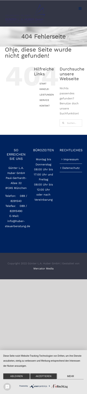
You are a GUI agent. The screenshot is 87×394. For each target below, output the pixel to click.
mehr (70, 376)
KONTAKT (44, 105)
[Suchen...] (71, 123)
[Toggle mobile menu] (80, 8)
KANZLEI (44, 89)
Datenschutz (71, 168)
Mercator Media (43, 268)
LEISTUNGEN (46, 94)
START (42, 83)
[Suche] (63, 123)
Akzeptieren (43, 376)
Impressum (71, 159)
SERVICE (44, 100)
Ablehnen (16, 376)
